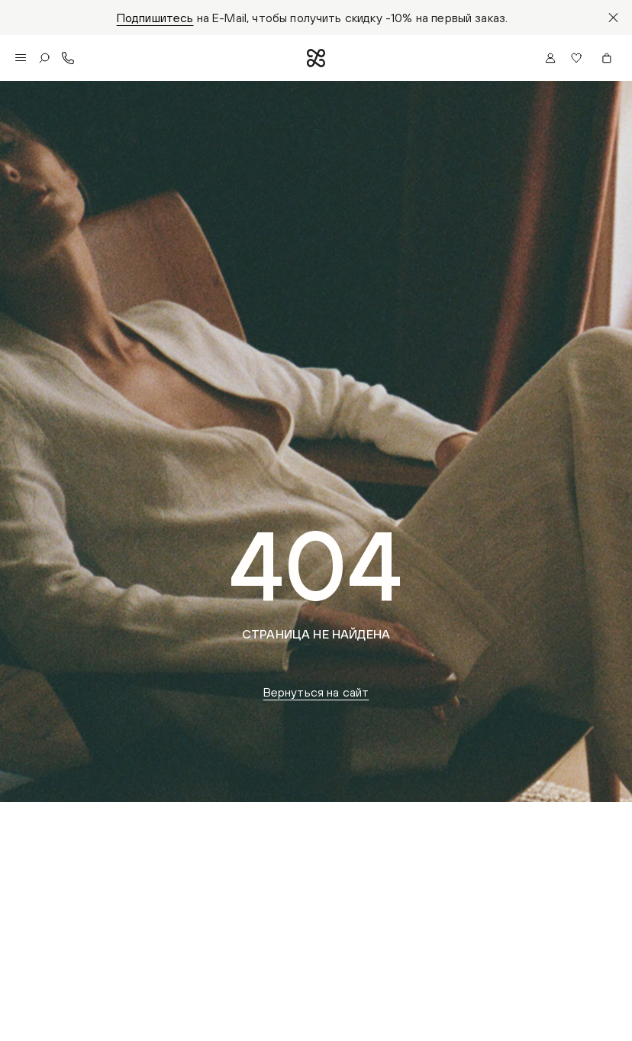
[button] (578, 58)
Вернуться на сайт (316, 692)
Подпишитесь (155, 17)
